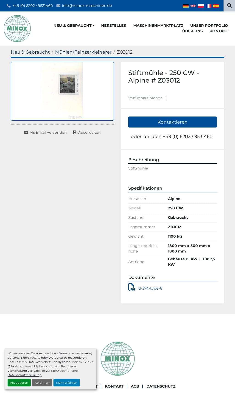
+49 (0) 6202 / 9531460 (32, 5)
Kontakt (219, 31)
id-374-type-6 (145, 288)
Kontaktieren (172, 122)
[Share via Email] (45, 132)
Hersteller (113, 25)
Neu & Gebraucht (72, 25)
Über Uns (192, 31)
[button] (73, 25)
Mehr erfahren (66, 382)
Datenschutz (161, 386)
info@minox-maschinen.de (87, 5)
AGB (135, 386)
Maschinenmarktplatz (158, 25)
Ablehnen (42, 382)
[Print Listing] (87, 132)
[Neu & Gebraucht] (30, 52)
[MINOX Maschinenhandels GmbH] (117, 358)
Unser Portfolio (209, 25)
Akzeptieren (19, 382)
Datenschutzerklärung (25, 375)
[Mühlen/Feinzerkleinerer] (83, 52)
